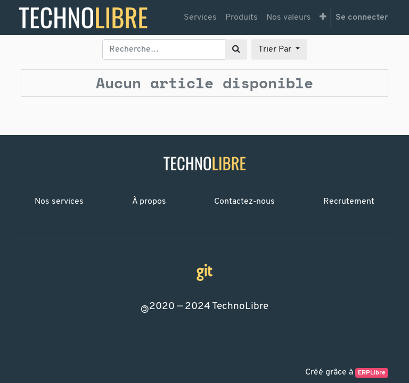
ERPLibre (372, 373)
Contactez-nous (244, 201)
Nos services (59, 201)
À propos (149, 201)
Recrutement (348, 201)
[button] (323, 17)
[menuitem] (200, 17)
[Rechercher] (236, 49)
